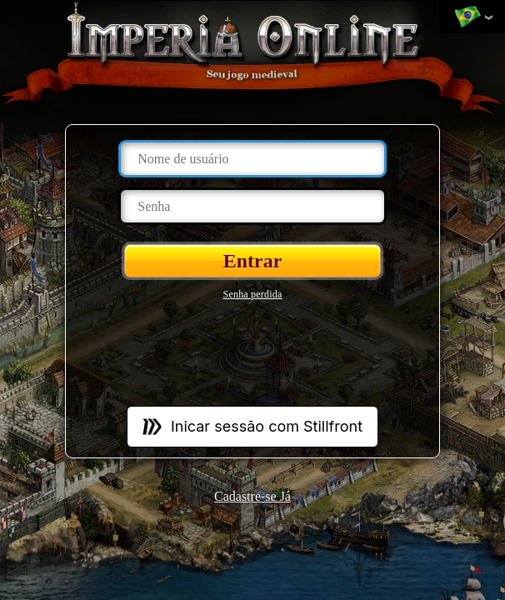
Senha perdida (252, 294)
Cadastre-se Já (252, 496)
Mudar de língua (467, 17)
